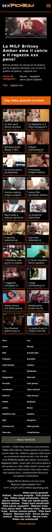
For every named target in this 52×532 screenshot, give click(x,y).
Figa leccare (32, 396)
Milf (4, 353)
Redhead (31, 402)
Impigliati (35, 76)
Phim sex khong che (37, 487)
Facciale (6, 383)
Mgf (4, 420)
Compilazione (33, 432)
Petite (5, 402)
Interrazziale (8, 365)
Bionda (30, 347)
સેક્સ (38, 484)
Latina (5, 408)
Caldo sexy (18, 446)
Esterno (6, 396)
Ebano (30, 408)
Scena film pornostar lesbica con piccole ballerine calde (38, 196)
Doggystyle (7, 377)
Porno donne (22, 481)
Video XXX (8, 450)
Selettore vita (8, 414)
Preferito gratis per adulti (22, 459)
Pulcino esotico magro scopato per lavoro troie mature (12, 196)
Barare (23, 76)
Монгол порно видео (23, 484)
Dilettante (31, 371)
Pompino (6, 359)
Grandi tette (33, 353)
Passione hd (8, 426)
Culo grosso (32, 383)
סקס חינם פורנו (37, 481)
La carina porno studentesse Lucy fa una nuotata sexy (13, 173)
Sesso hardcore (26, 439)
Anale (5, 347)
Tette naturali (33, 390)
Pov (29, 341)
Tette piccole (33, 426)
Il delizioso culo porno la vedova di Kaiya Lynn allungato (13, 264)
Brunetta (31, 359)
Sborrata (31, 377)
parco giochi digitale (31, 79)
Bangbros (31, 420)
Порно (11, 481)
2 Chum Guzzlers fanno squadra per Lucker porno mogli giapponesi (37, 264)
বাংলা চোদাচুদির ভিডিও (15, 487)
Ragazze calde (10, 463)
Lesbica (30, 365)
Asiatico (31, 414)
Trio (4, 371)
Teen (4, 341)
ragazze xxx (16, 85)
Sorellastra (7, 390)
